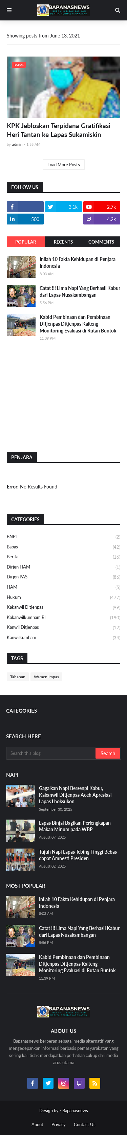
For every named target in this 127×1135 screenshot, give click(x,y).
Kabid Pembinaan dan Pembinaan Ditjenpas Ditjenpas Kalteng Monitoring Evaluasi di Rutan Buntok (78, 323)
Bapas (63, 547)
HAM (63, 587)
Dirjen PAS (63, 577)
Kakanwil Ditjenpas (63, 607)
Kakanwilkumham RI (63, 618)
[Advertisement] (57, 396)
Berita (63, 557)
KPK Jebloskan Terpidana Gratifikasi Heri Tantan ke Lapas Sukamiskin (58, 130)
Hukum (63, 597)
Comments (101, 242)
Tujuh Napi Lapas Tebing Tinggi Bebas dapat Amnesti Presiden (78, 855)
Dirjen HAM (63, 567)
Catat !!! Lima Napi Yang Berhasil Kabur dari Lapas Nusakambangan (80, 291)
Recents (63, 242)
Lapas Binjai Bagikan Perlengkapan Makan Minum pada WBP (75, 826)
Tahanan (17, 676)
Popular (25, 242)
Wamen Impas (46, 676)
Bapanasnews (75, 1110)
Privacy (58, 1124)
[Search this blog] (51, 753)
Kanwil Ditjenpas (63, 627)
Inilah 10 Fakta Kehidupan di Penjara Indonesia (77, 262)
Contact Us (85, 1124)
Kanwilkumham (63, 638)
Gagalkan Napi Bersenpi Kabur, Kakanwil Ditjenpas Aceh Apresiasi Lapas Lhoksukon (75, 794)
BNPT (63, 537)
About (37, 1124)
